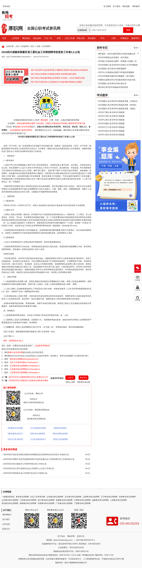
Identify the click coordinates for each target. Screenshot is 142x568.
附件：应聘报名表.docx (13, 341)
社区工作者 (70, 38)
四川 (32, 46)
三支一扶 (48, 38)
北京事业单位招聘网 (73, 497)
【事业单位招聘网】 (37, 434)
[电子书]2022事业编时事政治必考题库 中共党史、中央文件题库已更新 (58, 78)
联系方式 (6, 529)
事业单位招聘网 (22, 497)
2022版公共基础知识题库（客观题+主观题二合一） (117, 61)
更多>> (136, 48)
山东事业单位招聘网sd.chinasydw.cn (25, 369)
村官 (59, 38)
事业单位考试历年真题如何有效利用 (113, 87)
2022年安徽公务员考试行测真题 (111, 123)
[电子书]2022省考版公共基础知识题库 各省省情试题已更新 (53, 74)
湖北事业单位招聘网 (10, 503)
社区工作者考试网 (37, 497)
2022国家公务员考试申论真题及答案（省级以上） (117, 109)
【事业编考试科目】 (15, 434)
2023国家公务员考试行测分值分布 (112, 83)
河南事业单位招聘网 (46, 503)
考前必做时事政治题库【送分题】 (31, 123)
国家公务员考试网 (23, 127)
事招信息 (26, 38)
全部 (38, 46)
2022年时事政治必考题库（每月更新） (114, 57)
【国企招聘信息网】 (60, 434)
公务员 (70, 378)
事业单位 (83, 378)
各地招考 (25, 46)
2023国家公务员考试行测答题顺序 (112, 69)
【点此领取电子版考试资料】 (21, 130)
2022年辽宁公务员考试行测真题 (111, 127)
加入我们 (6, 519)
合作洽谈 (6, 524)
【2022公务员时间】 (15, 439)
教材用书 (135, 38)
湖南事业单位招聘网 (28, 503)
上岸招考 (15, 38)
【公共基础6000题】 (38, 428)
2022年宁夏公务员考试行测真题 (111, 112)
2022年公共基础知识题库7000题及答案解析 (116, 72)
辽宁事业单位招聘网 (109, 497)
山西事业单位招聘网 (91, 497)
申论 (103, 38)
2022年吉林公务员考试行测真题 (111, 131)
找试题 (137, 280)
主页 (17, 46)
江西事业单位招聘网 (82, 500)
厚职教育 (136, 6)
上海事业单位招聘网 (118, 500)
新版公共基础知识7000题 (56, 123)
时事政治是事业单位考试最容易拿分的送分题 (116, 80)
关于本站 (61, 536)
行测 (113, 38)
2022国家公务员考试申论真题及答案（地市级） (118, 105)
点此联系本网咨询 (42, 346)
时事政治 (124, 38)
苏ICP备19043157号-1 (85, 540)
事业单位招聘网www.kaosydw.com (24, 359)
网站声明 (71, 536)
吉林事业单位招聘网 (127, 497)
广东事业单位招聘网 (64, 503)
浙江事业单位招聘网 (46, 500)
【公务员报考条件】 (38, 439)
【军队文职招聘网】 (60, 439)
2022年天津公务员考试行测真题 (111, 116)
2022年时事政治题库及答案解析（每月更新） (117, 76)
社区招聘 (46, 46)
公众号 (137, 270)
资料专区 (102, 47)
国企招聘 (37, 38)
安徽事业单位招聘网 (64, 500)
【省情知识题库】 (60, 428)
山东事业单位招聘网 (54, 497)
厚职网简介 (7, 515)
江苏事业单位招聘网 (28, 500)
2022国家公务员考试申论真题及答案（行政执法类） (118, 101)
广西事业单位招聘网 (82, 503)
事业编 (137, 300)
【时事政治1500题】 (15, 428)
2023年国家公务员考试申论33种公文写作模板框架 (118, 65)
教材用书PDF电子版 (77, 123)
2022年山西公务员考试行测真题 (111, 120)
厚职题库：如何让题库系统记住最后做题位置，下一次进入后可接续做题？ (118, 54)
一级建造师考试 (8, 497)
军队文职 (81, 38)
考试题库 (92, 38)
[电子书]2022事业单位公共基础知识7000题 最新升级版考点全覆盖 (56, 82)
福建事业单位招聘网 (100, 500)
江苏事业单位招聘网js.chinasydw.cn (24, 372)
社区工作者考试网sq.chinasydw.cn (24, 362)
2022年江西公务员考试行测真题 (111, 135)
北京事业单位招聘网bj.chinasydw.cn (25, 366)
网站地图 (126, 6)
